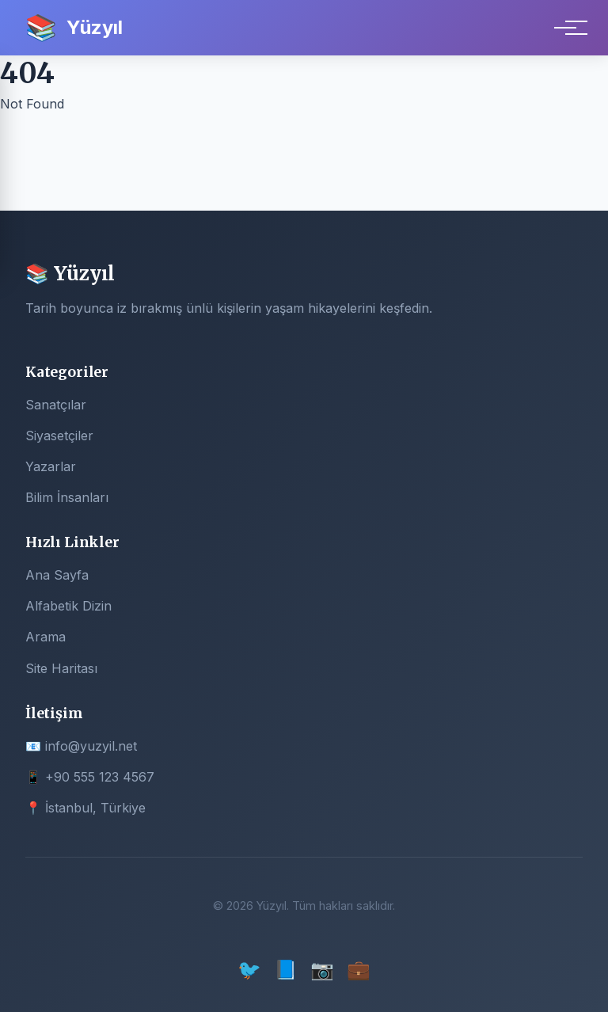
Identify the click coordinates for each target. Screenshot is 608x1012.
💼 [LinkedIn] (358, 969)
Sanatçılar (55, 405)
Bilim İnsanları (66, 497)
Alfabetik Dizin (68, 606)
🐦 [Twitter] (249, 969)
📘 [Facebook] (286, 969)
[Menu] (565, 28)
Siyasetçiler (59, 435)
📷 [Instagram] (322, 969)
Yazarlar (50, 466)
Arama (45, 637)
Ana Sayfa (57, 575)
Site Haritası (61, 668)
